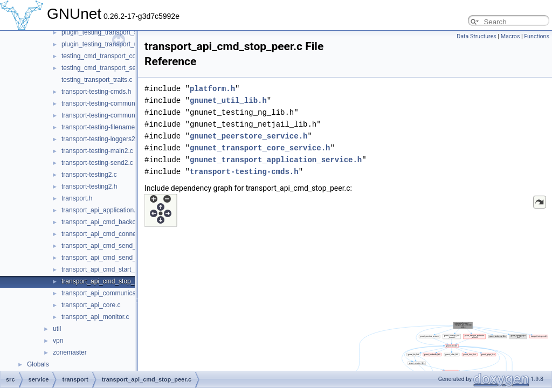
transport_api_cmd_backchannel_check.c (121, 222)
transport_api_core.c (90, 305)
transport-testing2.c (89, 174)
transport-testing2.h (89, 186)
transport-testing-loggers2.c (100, 139)
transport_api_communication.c (106, 293)
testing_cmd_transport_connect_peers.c (118, 56)
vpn (58, 340)
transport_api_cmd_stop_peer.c (106, 281)
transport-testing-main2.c (97, 151)
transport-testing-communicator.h (108, 115)
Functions (536, 36)
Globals (38, 364)
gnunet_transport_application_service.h (276, 160)
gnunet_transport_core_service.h (260, 148)
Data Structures (476, 36)
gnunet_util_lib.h (228, 100)
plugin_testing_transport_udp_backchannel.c (125, 44)
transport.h (76, 198)
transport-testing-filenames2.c (104, 127)
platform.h (212, 89)
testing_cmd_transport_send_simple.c (115, 68)
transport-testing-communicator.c (108, 103)
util (57, 328)
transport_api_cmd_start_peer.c (107, 269)
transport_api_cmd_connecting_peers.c (118, 234)
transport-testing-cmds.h (96, 91)
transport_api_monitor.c (95, 317)
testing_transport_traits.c (96, 80)
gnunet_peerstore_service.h (248, 136)
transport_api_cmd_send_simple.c (110, 246)
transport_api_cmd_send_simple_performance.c (130, 257)
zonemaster (70, 352)
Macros (510, 36)
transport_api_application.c (100, 210)
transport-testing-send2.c (97, 163)
